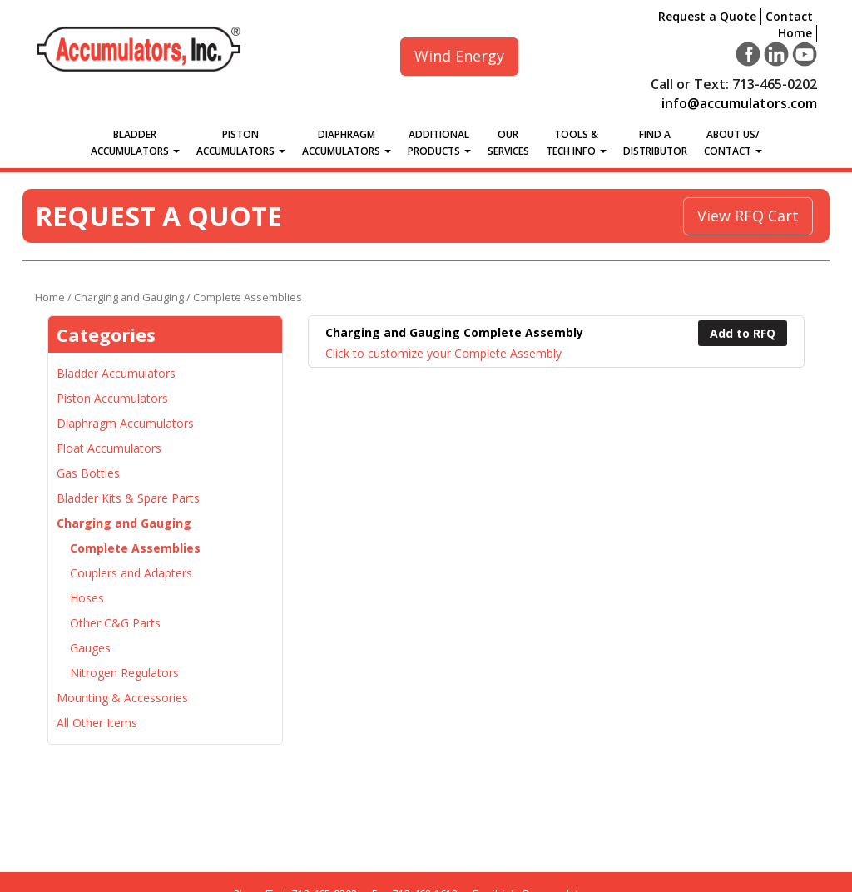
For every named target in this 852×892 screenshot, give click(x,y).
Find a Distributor (655, 142)
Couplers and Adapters (131, 573)
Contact (789, 16)
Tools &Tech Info (576, 142)
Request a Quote (707, 16)
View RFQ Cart (748, 215)
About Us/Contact (733, 142)
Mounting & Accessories (122, 698)
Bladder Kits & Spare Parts (128, 498)
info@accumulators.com (739, 103)
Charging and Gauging (129, 297)
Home (795, 33)
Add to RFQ (742, 333)
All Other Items (97, 723)
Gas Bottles (88, 473)
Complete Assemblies (135, 548)
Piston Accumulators (240, 142)
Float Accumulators (109, 448)
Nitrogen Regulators (124, 673)
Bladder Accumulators (135, 142)
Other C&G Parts (115, 623)
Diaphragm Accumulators (346, 142)
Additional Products (439, 142)
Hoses (87, 598)
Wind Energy (459, 56)
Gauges (90, 648)
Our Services (508, 142)
